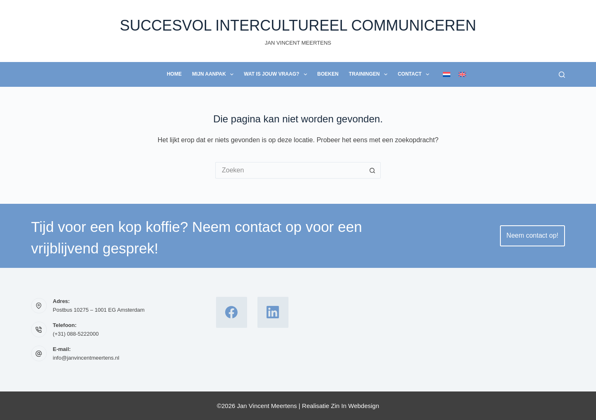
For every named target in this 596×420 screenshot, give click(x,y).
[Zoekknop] (372, 170)
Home (174, 74)
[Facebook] (231, 312)
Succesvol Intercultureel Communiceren (298, 25)
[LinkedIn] (272, 312)
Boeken (328, 74)
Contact (415, 74)
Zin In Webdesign (355, 405)
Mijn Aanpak (214, 74)
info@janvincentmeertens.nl (86, 358)
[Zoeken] (562, 75)
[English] (462, 74)
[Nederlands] (446, 74)
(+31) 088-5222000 (76, 334)
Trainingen (370, 74)
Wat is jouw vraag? (277, 74)
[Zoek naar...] (289, 170)
